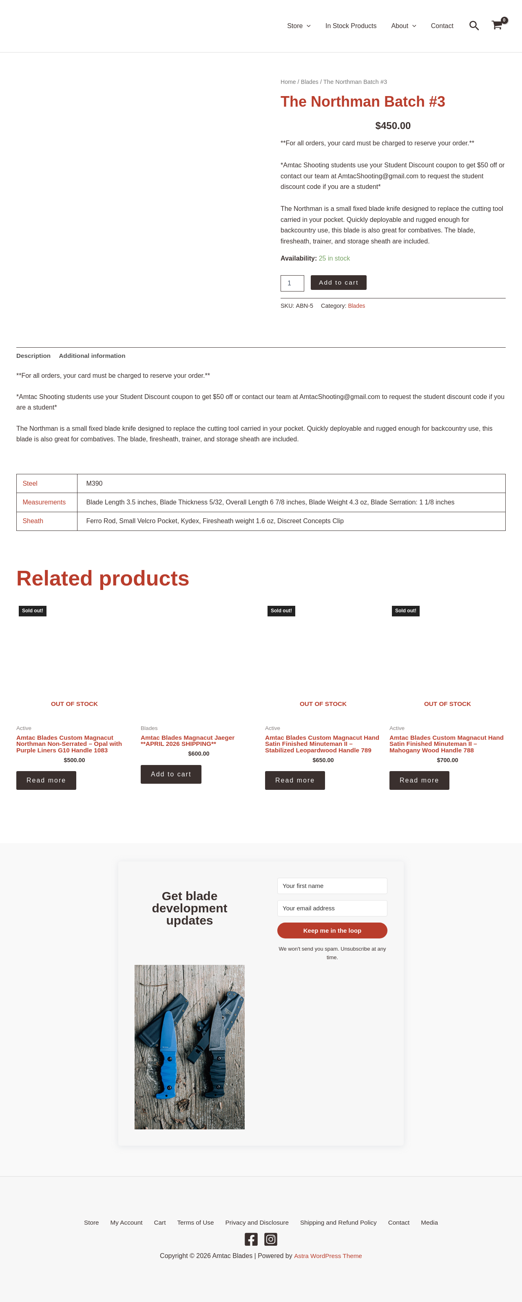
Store (102, 1222)
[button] (312, 26)
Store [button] (304, 26)
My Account (134, 1222)
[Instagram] (270, 1239)
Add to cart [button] (171, 775)
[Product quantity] (292, 283)
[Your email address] (332, 907)
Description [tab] (34, 355)
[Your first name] (332, 885)
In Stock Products (355, 25)
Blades (311, 82)
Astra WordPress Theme (328, 1255)
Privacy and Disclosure (254, 1222)
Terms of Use (195, 1222)
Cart (163, 1222)
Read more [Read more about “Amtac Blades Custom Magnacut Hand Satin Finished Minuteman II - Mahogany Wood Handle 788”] (419, 782)
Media (418, 1222)
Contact (443, 25)
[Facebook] (251, 1239)
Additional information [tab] (95, 355)
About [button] (406, 26)
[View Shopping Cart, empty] (497, 26)
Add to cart (339, 282)
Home (288, 82)
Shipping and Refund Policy (334, 1222)
